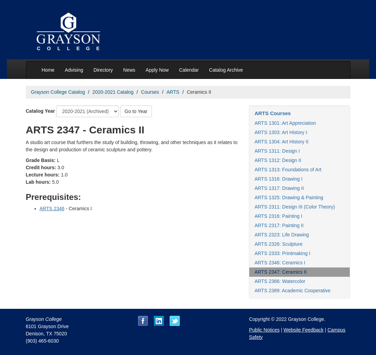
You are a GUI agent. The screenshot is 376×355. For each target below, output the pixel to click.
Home (48, 70)
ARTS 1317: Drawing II (279, 188)
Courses (150, 92)
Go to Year (136, 111)
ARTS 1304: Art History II (281, 141)
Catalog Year (40, 111)
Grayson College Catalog (58, 92)
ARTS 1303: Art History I (280, 132)
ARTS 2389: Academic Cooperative (292, 290)
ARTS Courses (272, 113)
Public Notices (264, 330)
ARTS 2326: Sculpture (278, 244)
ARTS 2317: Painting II (278, 225)
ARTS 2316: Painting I (278, 216)
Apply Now (157, 70)
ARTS (172, 92)
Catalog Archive (226, 70)
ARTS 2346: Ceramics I (279, 262)
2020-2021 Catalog (113, 92)
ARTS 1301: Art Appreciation (285, 123)
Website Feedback (303, 330)
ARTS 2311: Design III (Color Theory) (294, 207)
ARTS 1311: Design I (277, 151)
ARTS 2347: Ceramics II (280, 272)
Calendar (189, 70)
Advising (74, 70)
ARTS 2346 (52, 208)
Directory (103, 70)
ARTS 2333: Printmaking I (282, 253)
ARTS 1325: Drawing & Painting (288, 197)
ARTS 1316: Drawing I (278, 179)
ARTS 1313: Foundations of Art (287, 169)
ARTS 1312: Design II (277, 160)
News (129, 70)
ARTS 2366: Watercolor (279, 281)
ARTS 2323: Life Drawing (281, 234)
